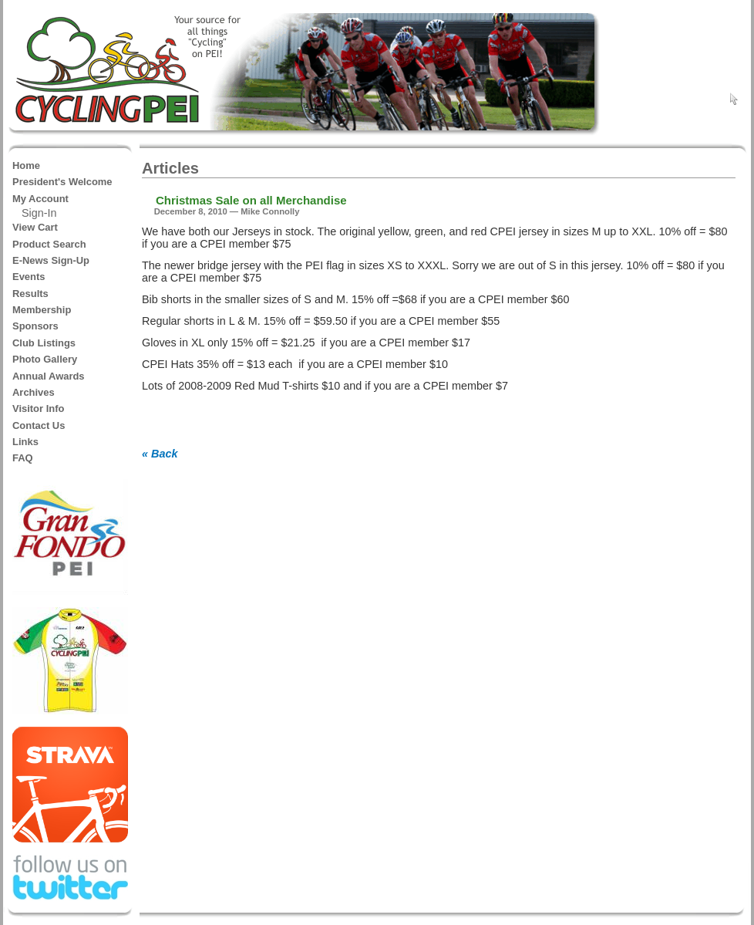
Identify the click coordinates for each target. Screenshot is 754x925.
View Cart (35, 227)
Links (25, 441)
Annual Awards (48, 376)
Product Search (49, 244)
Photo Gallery (44, 359)
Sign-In (39, 213)
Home (26, 165)
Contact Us (38, 425)
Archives (33, 392)
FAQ (22, 458)
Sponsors (35, 326)
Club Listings (44, 343)
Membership (41, 310)
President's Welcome (62, 181)
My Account (40, 198)
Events (28, 276)
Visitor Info (38, 408)
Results (30, 293)
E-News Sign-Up (50, 260)
